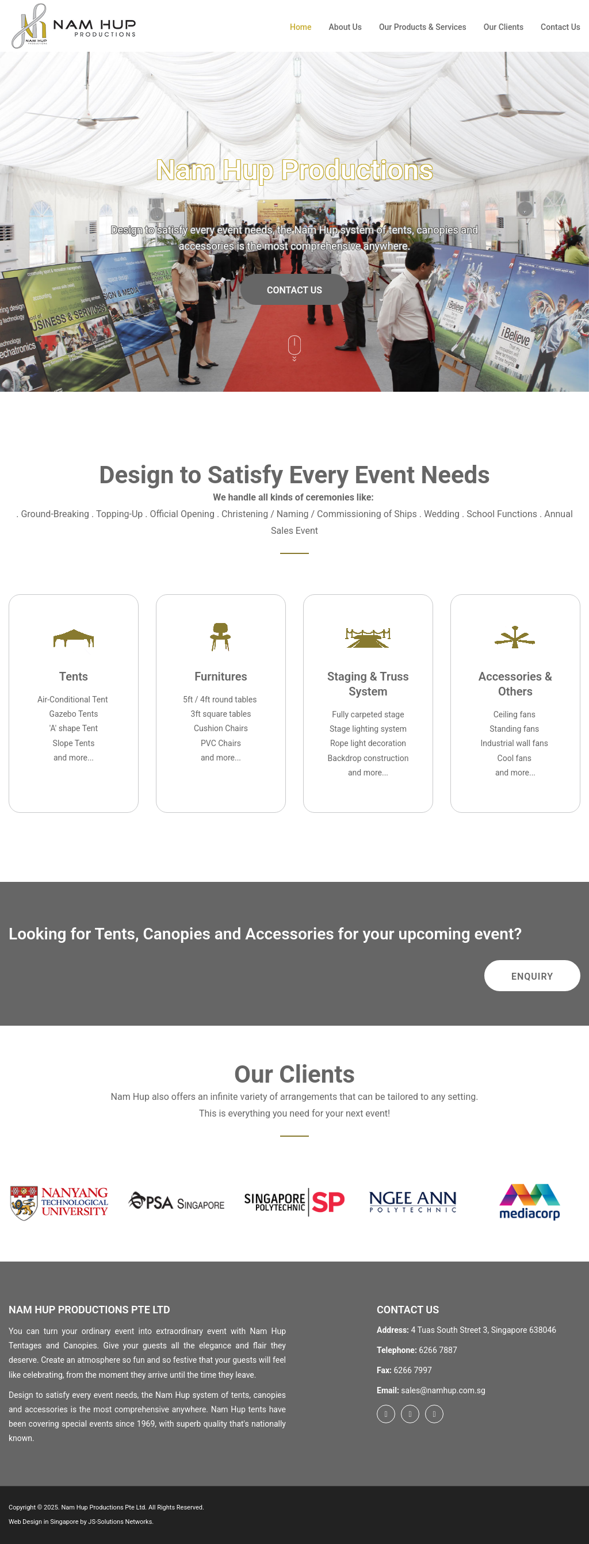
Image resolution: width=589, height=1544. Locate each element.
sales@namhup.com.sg (443, 1390)
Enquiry (532, 976)
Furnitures (220, 676)
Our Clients (503, 27)
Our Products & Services (422, 27)
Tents (73, 676)
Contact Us (560, 27)
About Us (345, 27)
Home (301, 27)
